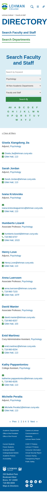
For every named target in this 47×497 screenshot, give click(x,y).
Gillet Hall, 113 (11, 156)
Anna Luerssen (12, 277)
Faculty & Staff (20, 15)
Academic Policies (9, 456)
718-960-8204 (11, 349)
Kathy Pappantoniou (15, 364)
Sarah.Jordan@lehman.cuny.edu (20, 179)
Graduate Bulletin (9, 450)
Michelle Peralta (12, 396)
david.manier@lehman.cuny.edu (20, 317)
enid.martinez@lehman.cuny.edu (20, 346)
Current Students (8, 444)
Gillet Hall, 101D (12, 240)
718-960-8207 (11, 320)
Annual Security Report (33, 453)
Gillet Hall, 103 (11, 324)
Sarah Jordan (10, 168)
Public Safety (30, 462)
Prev (14, 421)
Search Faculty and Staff (19, 32)
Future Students (8, 447)
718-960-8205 (11, 381)
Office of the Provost (10, 436)
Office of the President (10, 433)
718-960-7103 (11, 291)
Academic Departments (11, 430)
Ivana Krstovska (12, 194)
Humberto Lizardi (13, 223)
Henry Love (9, 251)
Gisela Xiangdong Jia (15, 142)
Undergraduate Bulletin (11, 453)
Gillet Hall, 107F (11, 295)
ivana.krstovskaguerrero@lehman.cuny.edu (22, 208)
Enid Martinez (11, 335)
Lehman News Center (32, 439)
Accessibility (7, 459)
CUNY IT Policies (31, 444)
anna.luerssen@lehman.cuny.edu (20, 288)
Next (32, 421)
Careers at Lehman (32, 430)
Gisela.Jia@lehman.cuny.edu (18, 153)
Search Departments (16, 39)
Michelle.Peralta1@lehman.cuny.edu (22, 407)
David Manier (10, 306)
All (10, 107)
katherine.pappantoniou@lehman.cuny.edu (22, 378)
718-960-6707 (11, 237)
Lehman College (7, 15)
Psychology (15, 146)
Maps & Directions (10, 486)
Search (29, 99)
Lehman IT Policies (32, 447)
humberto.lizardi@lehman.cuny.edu (21, 234)
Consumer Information (33, 450)
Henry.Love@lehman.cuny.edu (19, 262)
